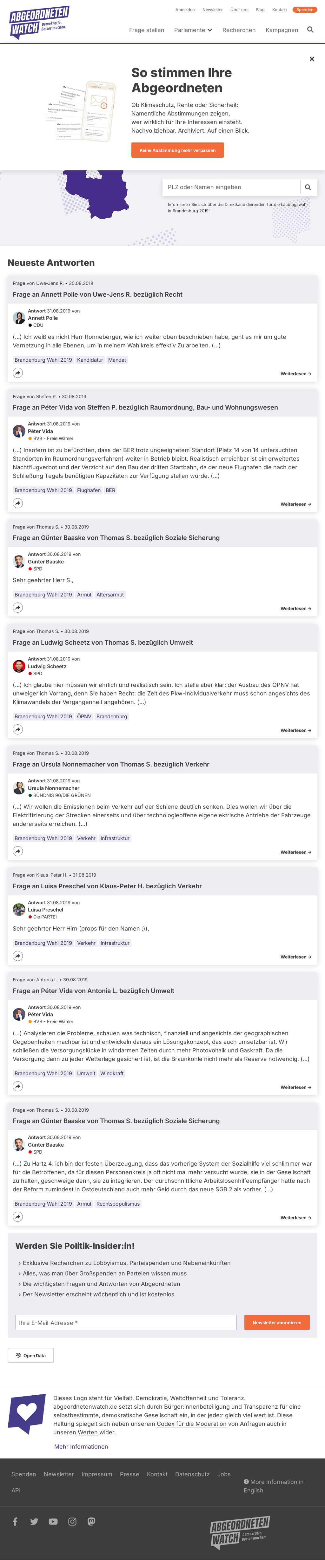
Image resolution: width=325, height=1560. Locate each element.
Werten (88, 1432)
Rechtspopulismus (118, 1203)
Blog (260, 9)
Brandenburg (111, 716)
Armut (84, 594)
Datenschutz (192, 1474)
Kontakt (279, 9)
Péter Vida (40, 431)
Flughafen (89, 490)
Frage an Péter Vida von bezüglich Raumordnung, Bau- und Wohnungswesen (145, 407)
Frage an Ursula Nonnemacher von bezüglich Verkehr (111, 764)
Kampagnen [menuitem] (282, 30)
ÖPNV (84, 716)
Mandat (117, 360)
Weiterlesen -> (296, 373)
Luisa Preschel (45, 909)
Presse (129, 1474)
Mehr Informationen (81, 1446)
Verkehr (86, 838)
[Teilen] (18, 373)
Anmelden (185, 9)
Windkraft (111, 1073)
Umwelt (86, 1073)
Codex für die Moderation (192, 1423)
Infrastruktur (115, 838)
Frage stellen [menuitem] (146, 30)
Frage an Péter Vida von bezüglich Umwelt (93, 990)
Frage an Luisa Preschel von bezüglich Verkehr (107, 886)
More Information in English (274, 1486)
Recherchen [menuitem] (239, 30)
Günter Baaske (46, 561)
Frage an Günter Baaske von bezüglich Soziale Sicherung (116, 538)
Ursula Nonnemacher (53, 788)
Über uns (239, 9)
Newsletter (212, 9)
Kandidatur (90, 360)
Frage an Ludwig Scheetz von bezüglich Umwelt (103, 642)
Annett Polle (43, 318)
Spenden (305, 9)
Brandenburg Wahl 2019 (43, 360)
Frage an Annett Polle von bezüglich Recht (97, 294)
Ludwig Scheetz (47, 666)
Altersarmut (110, 594)
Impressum (97, 1474)
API (16, 1490)
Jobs (224, 1474)
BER (110, 490)
